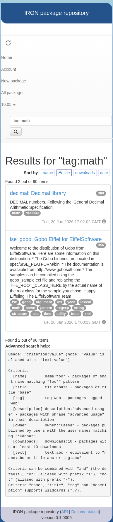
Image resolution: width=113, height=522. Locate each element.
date (104, 172)
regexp (63, 308)
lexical (86, 302)
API (64, 511)
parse (30, 308)
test (35, 314)
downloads (85, 172)
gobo (26, 302)
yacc (71, 302)
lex (59, 302)
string (79, 308)
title (64, 172)
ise (14, 302)
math (16, 213)
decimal (32, 213)
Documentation (85, 511)
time (47, 314)
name (48, 172)
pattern (46, 308)
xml (88, 314)
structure (19, 314)
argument (44, 302)
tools (75, 314)
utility (61, 314)
